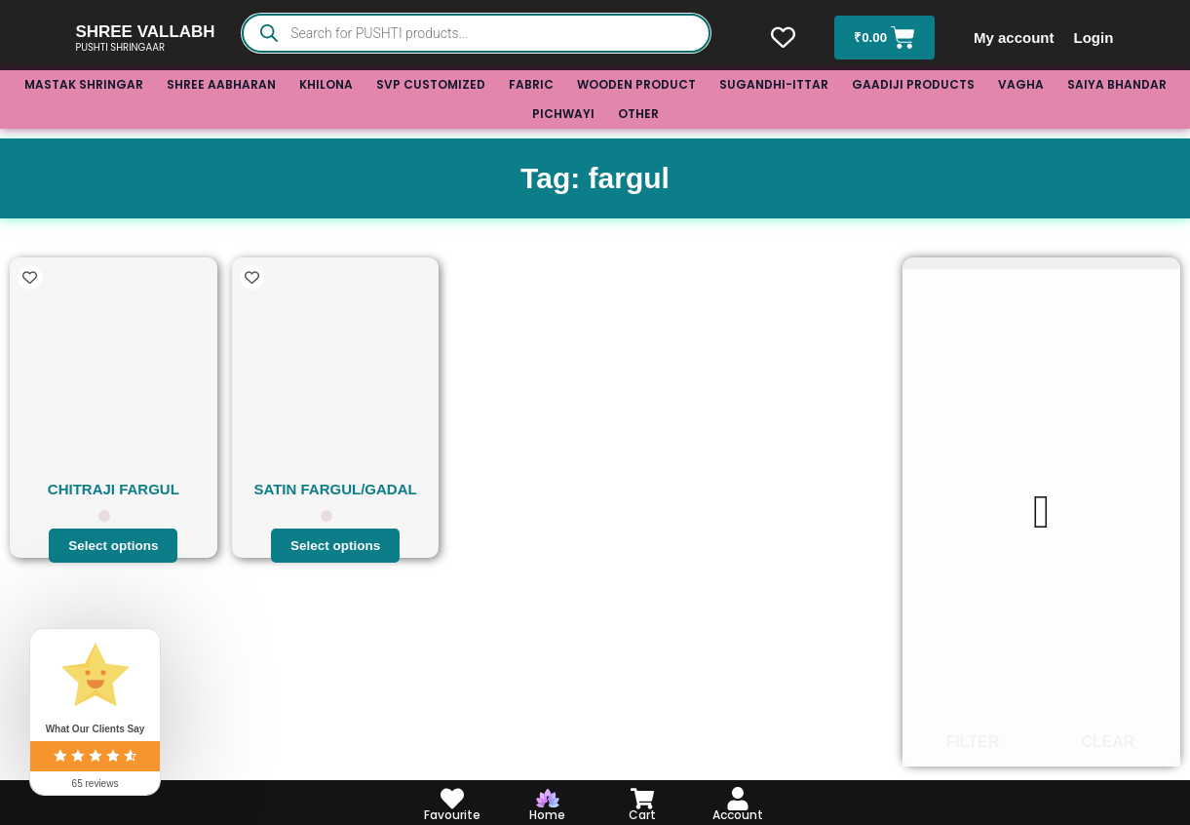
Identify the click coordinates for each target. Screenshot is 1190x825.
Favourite (452, 814)
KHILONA (326, 84)
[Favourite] (452, 798)
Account (737, 814)
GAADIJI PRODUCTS (913, 84)
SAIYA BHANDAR (1117, 84)
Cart (642, 814)
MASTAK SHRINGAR (83, 84)
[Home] (547, 798)
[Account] (737, 798)
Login (1096, 37)
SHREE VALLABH (144, 31)
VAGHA (1021, 84)
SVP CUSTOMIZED (430, 84)
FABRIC (531, 84)
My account (1016, 37)
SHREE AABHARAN (221, 84)
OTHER (638, 113)
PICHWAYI (563, 113)
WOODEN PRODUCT (636, 84)
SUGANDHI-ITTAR (773, 84)
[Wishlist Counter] (781, 37)
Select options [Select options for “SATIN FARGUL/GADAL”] (336, 544)
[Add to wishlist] (30, 277)
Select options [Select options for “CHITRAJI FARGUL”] (113, 544)
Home (547, 814)
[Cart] (642, 798)
